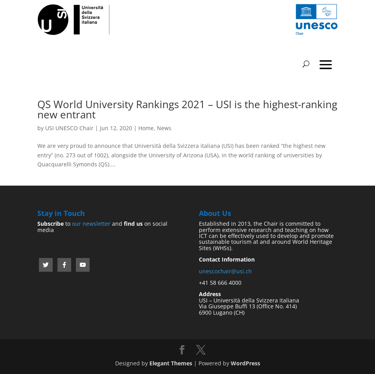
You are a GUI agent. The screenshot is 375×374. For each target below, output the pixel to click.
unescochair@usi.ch (225, 271)
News (164, 128)
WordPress (245, 363)
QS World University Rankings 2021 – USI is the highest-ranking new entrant (187, 109)
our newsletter (91, 223)
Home (146, 128)
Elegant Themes (170, 363)
